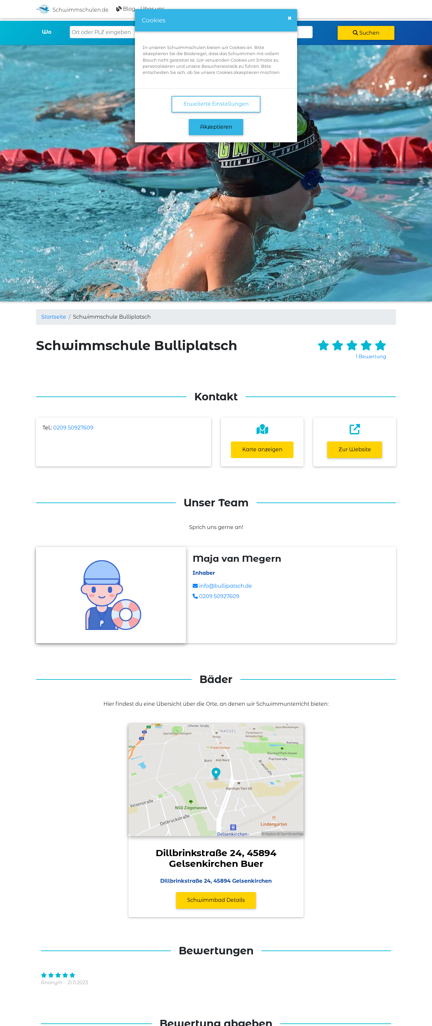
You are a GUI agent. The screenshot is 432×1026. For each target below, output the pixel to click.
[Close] (289, 18)
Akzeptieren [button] (216, 127)
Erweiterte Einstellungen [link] (216, 104)
